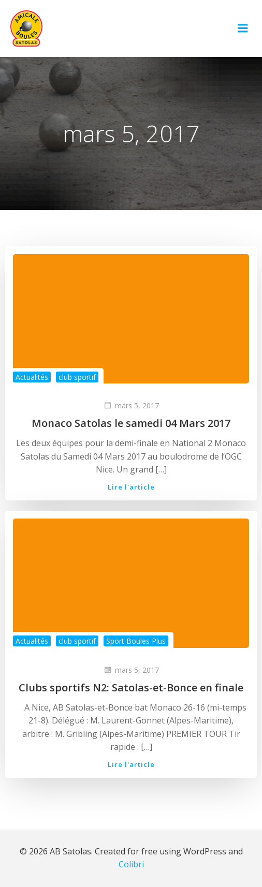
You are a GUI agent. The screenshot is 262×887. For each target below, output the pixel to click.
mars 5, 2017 (131, 405)
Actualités (32, 377)
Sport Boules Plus (136, 641)
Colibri (131, 864)
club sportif (77, 377)
